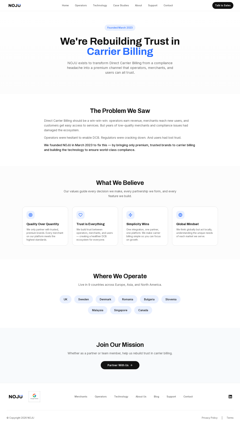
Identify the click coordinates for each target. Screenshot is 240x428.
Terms (230, 417)
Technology (100, 5)
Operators (81, 5)
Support (152, 5)
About (138, 5)
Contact (168, 5)
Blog (156, 396)
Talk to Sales (223, 5)
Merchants (81, 396)
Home (65, 5)
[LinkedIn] (230, 397)
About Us (141, 396)
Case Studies (121, 5)
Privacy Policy (210, 417)
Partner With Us (120, 365)
